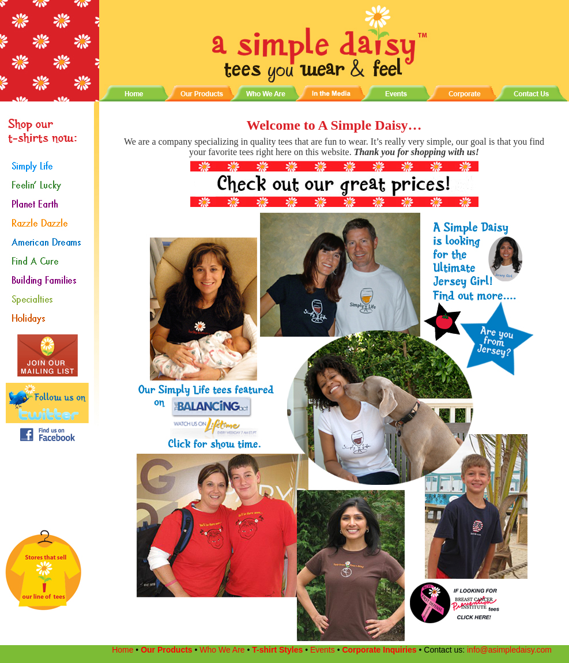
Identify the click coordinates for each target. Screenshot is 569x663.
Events (322, 649)
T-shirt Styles (277, 649)
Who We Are (221, 649)
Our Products (167, 649)
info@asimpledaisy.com (508, 649)
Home (122, 649)
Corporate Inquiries (380, 649)
